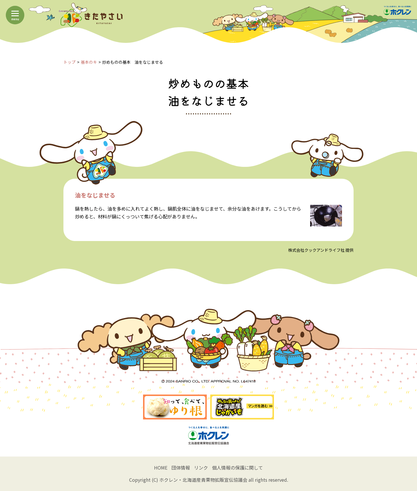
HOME (160, 467)
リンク (201, 467)
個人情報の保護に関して (237, 467)
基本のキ (89, 62)
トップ (69, 62)
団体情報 (180, 467)
